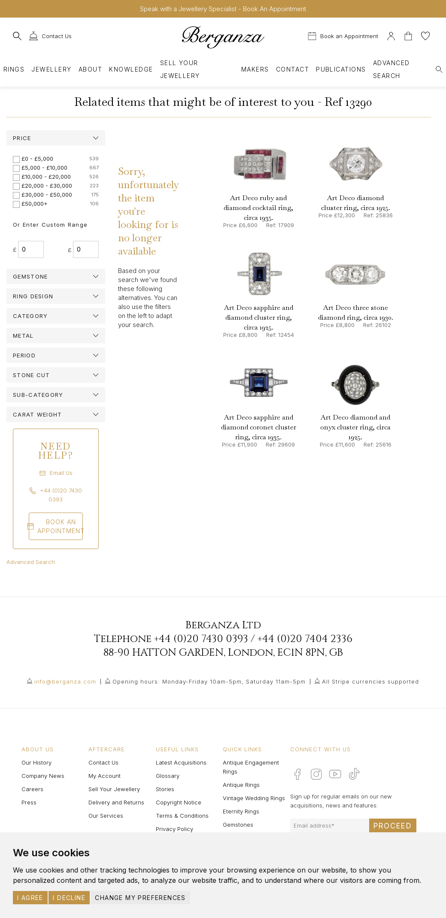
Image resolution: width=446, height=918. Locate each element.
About (90, 69)
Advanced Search (30, 561)
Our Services (105, 815)
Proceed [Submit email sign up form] (392, 826)
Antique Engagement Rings (251, 767)
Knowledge (131, 69)
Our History (36, 762)
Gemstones (238, 824)
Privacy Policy (174, 828)
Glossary (167, 775)
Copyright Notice (178, 802)
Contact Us (103, 762)
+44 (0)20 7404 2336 (305, 639)
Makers (255, 69)
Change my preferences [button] (140, 897)
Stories (165, 789)
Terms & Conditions (182, 815)
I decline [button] (69, 897)
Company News (42, 775)
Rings (13, 69)
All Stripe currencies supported (370, 681)
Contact (292, 69)
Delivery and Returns (116, 802)
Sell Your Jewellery (180, 69)
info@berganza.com (65, 681)
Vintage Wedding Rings (254, 798)
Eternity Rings (241, 811)
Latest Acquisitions (181, 762)
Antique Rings (241, 784)
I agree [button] (30, 897)
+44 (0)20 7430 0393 (201, 639)
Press (28, 802)
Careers (32, 789)
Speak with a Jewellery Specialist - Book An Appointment (223, 9)
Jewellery (51, 69)
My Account (104, 775)
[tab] (55, 138)
